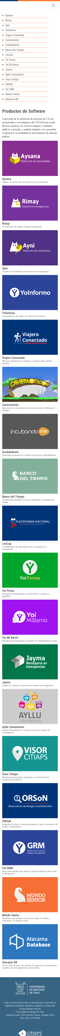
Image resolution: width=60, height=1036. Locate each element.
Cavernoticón (12, 40)
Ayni (7, 25)
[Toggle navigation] (53, 5)
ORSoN (9, 84)
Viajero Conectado (14, 35)
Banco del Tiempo (14, 49)
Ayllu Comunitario (14, 74)
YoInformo (10, 30)
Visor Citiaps (12, 79)
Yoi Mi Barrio (12, 64)
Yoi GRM (9, 89)
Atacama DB (11, 99)
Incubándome (12, 44)
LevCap (9, 54)
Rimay (8, 20)
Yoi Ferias (10, 59)
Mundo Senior (12, 94)
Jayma (8, 69)
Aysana (9, 15)
